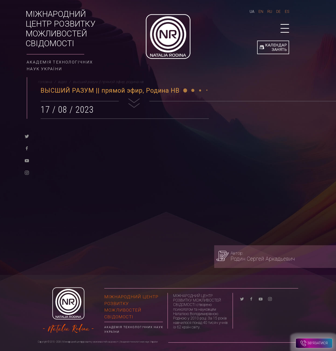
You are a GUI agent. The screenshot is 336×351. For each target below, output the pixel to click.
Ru (269, 11)
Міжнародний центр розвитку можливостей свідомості (60, 28)
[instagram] (26, 172)
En (261, 11)
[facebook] (26, 148)
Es (287, 11)
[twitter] (26, 136)
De (278, 11)
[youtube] (26, 160)
